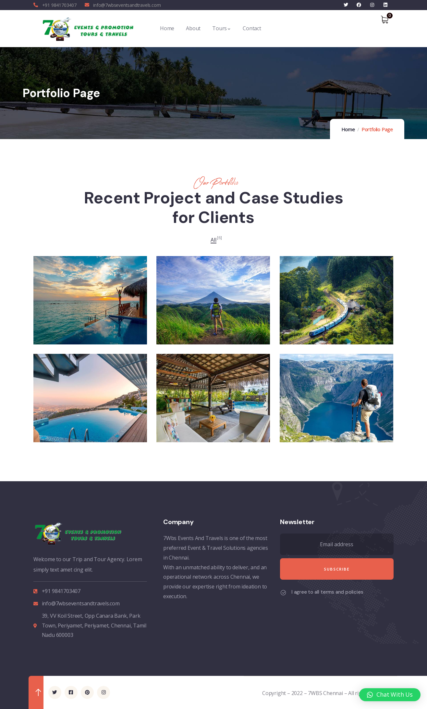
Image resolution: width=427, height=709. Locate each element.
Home (348, 129)
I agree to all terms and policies (327, 592)
